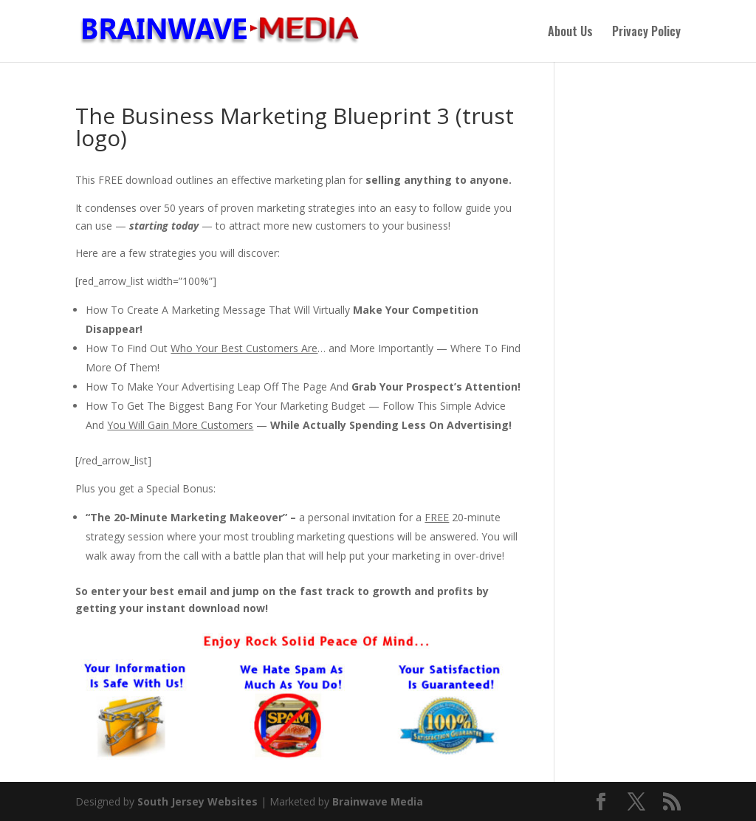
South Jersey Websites (197, 801)
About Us (570, 33)
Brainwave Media (377, 801)
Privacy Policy (646, 33)
